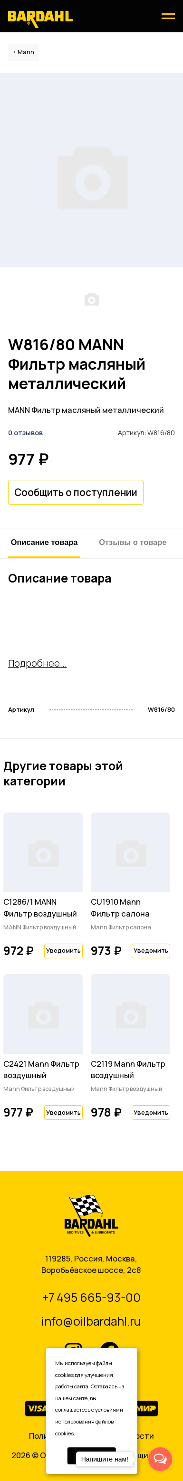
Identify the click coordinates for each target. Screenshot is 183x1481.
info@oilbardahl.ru (91, 1321)
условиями (109, 1409)
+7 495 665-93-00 (91, 1297)
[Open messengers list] (160, 1459)
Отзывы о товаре (132, 542)
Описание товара (44, 542)
